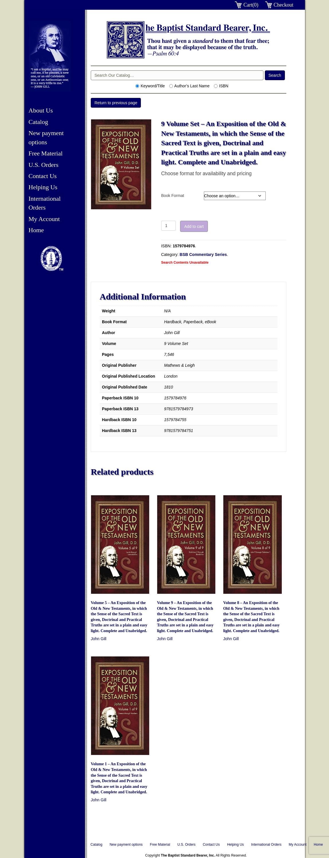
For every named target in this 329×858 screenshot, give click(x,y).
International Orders (266, 845)
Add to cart (194, 226)
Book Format (172, 195)
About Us (41, 110)
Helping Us (43, 187)
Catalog (38, 121)
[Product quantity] (168, 226)
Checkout (283, 5)
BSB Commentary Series (203, 254)
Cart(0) (250, 5)
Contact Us (43, 176)
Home (36, 230)
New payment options (126, 845)
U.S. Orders (44, 164)
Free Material (46, 153)
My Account (44, 218)
